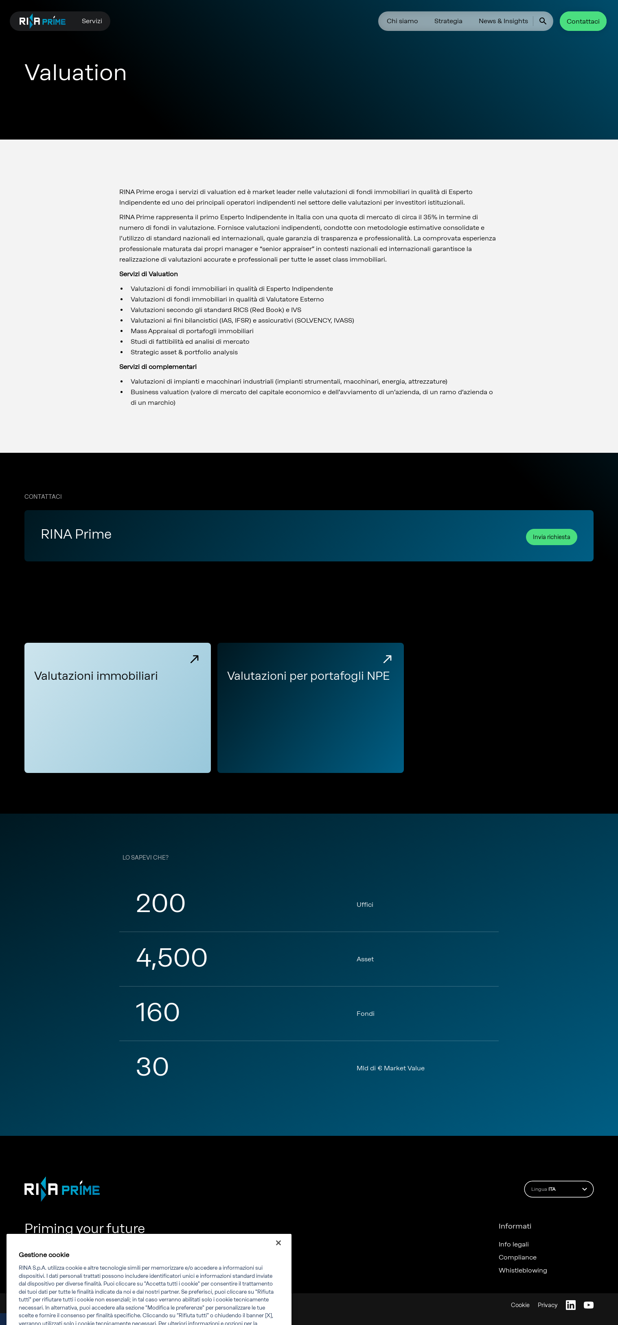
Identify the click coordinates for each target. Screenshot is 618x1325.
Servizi (92, 21)
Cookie (520, 1305)
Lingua (560, 1189)
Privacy (548, 1305)
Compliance (518, 1257)
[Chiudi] (278, 1258)
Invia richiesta (551, 537)
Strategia (448, 21)
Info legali (514, 1244)
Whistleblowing (523, 1270)
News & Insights (503, 21)
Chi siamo (402, 21)
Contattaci (583, 21)
